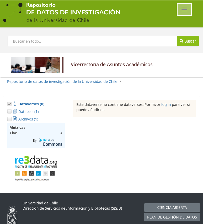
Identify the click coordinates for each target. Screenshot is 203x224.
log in (166, 104)
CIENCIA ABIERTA (172, 207)
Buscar (188, 40)
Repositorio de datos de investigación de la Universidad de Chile (62, 81)
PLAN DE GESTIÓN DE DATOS (172, 217)
